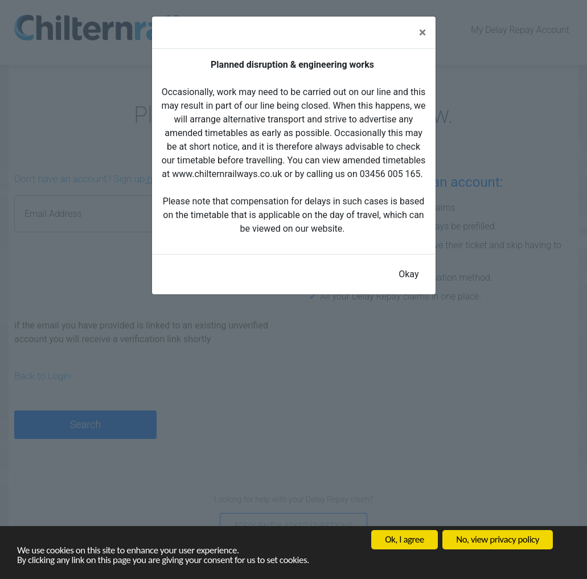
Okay (408, 274)
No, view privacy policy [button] (497, 539)
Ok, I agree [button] (404, 539)
